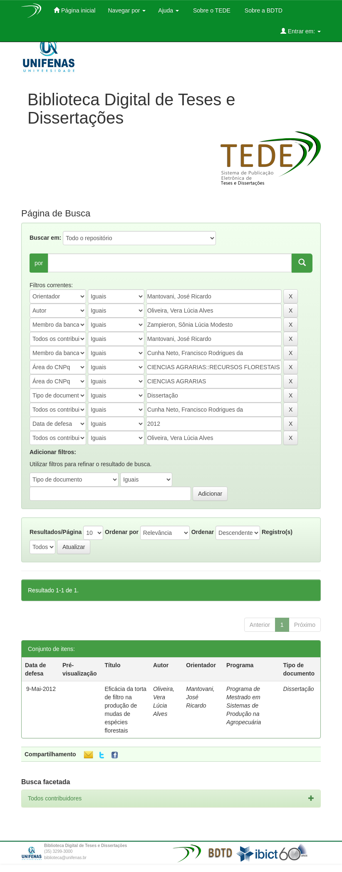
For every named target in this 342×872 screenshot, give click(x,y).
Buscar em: (45, 237)
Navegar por (127, 10)
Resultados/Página (56, 532)
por (39, 263)
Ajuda (168, 10)
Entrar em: (300, 31)
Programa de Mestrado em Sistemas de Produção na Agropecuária (243, 705)
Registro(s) (277, 532)
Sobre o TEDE (210, 10)
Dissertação (298, 689)
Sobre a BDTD (263, 10)
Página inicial (74, 10)
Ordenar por (122, 532)
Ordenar (202, 532)
